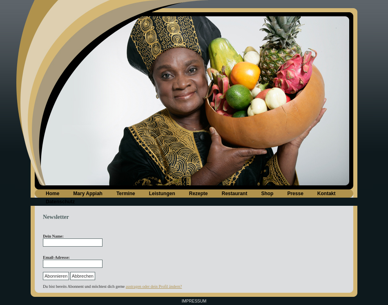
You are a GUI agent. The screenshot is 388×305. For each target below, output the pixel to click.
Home (52, 193)
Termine (125, 193)
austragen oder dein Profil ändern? (154, 286)
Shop (267, 193)
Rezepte (198, 193)
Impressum (194, 301)
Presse (295, 193)
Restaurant (235, 193)
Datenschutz (60, 202)
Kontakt (326, 193)
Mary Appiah (88, 193)
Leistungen (162, 193)
